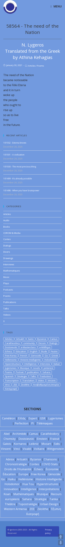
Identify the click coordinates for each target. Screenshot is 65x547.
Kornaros (20, 444)
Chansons (50, 459)
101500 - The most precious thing (19, 166)
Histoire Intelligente (30, 359)
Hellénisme (25, 479)
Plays (6, 283)
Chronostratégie (16, 464)
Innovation (11, 489)
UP (60, 536)
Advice (10, 459)
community (29, 343)
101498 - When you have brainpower (21, 190)
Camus (53, 339)
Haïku (11, 479)
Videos (7, 314)
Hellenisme (11, 359)
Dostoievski (11, 347)
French (23, 355)
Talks (6, 308)
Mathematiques (11, 270)
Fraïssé (54, 439)
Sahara (46, 372)
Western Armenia (15, 509)
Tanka (53, 499)
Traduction (45, 376)
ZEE (15, 384)
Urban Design (49, 504)
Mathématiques (23, 494)
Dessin (42, 343)
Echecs (8, 351)
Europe (23, 474)
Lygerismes (55, 418)
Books (6, 226)
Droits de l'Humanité (17, 469)
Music (6, 277)
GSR (42, 418)
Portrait (20, 372)
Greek (54, 355)
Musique (24, 368)
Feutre (54, 351)
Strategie (22, 376)
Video (41, 380)
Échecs (38, 469)
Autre (31, 339)
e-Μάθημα (44, 347)
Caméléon (8, 418)
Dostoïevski (26, 439)
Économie (52, 469)
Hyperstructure (13, 363)
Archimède (19, 434)
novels (36, 368)
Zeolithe (25, 384)
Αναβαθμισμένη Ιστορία (46, 384)
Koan (7, 494)
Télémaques (45, 423)
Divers (6, 251)
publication (33, 372)
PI (32, 423)
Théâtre (10, 504)
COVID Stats (50, 464)
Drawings (8, 258)
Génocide (54, 474)
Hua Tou (28, 484)
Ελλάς (22, 418)
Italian (57, 363)
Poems (40, 65)
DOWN (60, 542)
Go (46, 355)
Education (21, 351)
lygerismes (10, 368)
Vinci (7, 384)
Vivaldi (27, 449)
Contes (7, 239)
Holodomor (50, 359)
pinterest (48, 368)
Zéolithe (42, 509)
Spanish (9, 376)
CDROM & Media (11, 233)
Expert (33, 418)
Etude (44, 351)
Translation (28, 380)
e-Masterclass (28, 347)
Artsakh (20, 339)
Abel (7, 434)
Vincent (51, 380)
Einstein (42, 439)
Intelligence (30, 363)
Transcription (12, 380)
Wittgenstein (55, 449)
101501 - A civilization (13, 154)
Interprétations (49, 489)
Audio (6, 220)
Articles (31, 65)
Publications (9, 302)
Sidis (57, 444)
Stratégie (40, 499)
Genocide (36, 355)
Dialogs (7, 245)
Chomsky (10, 439)
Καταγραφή (11, 388)
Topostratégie (27, 504)
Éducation (9, 474)
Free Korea (10, 355)
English (33, 351)
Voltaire (39, 449)
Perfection (21, 423)
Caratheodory (12, 343)
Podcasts (8, 289)
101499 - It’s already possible (17, 178)
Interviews (8, 264)
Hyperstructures (47, 484)
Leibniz (33, 444)
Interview (45, 363)
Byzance (41, 339)
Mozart (46, 444)
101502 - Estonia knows (14, 142)
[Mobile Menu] (56, 6)
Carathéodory (50, 434)
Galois (7, 444)
